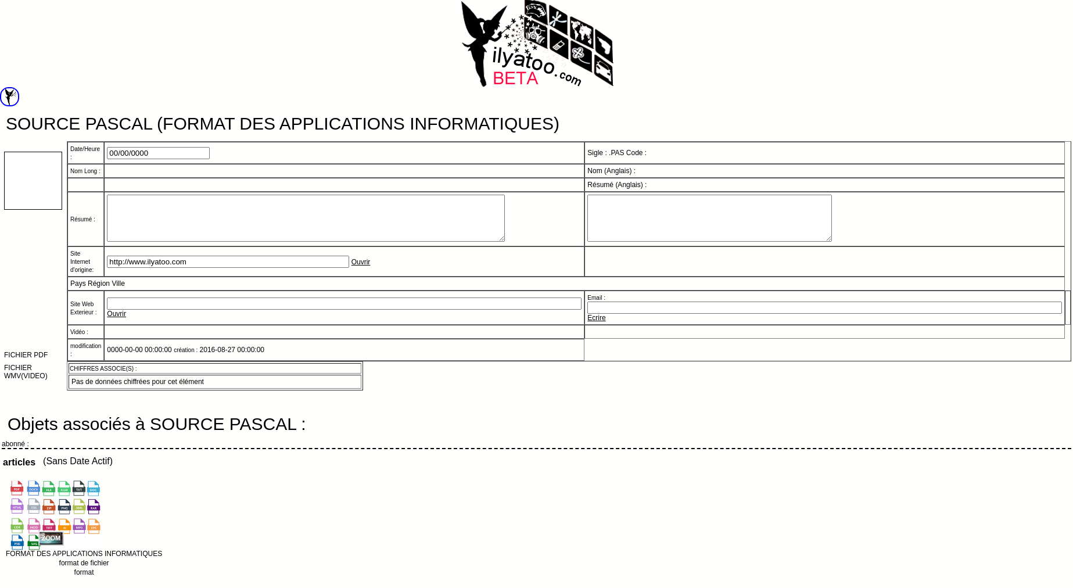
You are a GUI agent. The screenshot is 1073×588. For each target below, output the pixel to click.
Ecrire (596, 326)
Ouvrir (361, 271)
